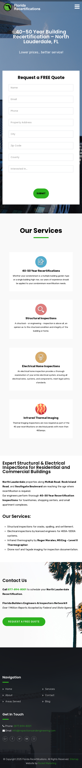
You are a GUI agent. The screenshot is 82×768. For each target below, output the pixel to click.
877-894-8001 (17, 589)
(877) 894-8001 (22, 726)
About (8, 695)
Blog (47, 701)
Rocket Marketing (47, 763)
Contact (49, 695)
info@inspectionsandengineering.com (33, 730)
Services (50, 689)
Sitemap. (74, 759)
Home (8, 689)
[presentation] (33, 178)
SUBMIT (41, 193)
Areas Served (13, 701)
